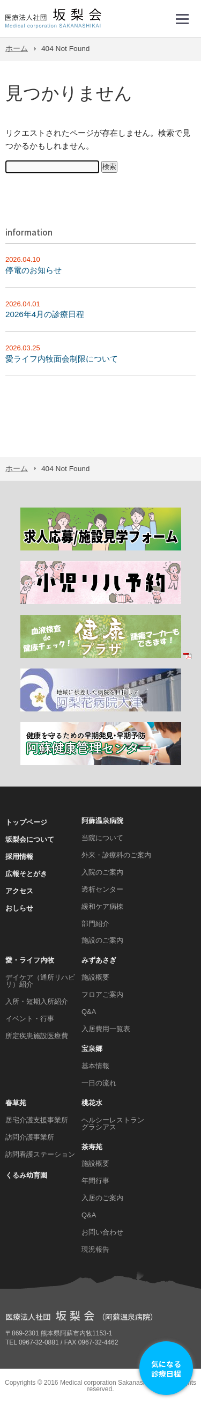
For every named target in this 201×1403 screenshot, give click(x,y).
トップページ (26, 822)
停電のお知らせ (33, 270)
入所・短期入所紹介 (36, 1001)
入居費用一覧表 (105, 1029)
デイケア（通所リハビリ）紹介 (40, 980)
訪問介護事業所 (29, 1137)
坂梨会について (29, 839)
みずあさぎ (98, 960)
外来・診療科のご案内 (116, 855)
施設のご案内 (102, 940)
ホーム (16, 49)
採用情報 (19, 857)
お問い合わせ (102, 1232)
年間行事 (95, 1181)
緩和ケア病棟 (102, 906)
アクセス (19, 891)
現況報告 (95, 1249)
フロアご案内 (102, 994)
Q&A (88, 1012)
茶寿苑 (91, 1147)
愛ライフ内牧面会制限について (61, 358)
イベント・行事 (29, 1019)
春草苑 (15, 1103)
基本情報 (95, 1066)
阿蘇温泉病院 (102, 821)
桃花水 (91, 1103)
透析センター (102, 889)
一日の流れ (98, 1083)
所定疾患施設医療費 (36, 1036)
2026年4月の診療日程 (44, 314)
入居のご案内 (102, 1198)
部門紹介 (95, 924)
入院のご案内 (102, 872)
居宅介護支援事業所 (36, 1120)
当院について (102, 838)
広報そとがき (26, 874)
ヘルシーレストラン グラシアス (112, 1123)
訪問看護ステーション (40, 1154)
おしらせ (19, 908)
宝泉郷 (91, 1049)
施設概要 (95, 977)
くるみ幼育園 (26, 1175)
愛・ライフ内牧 (29, 960)
